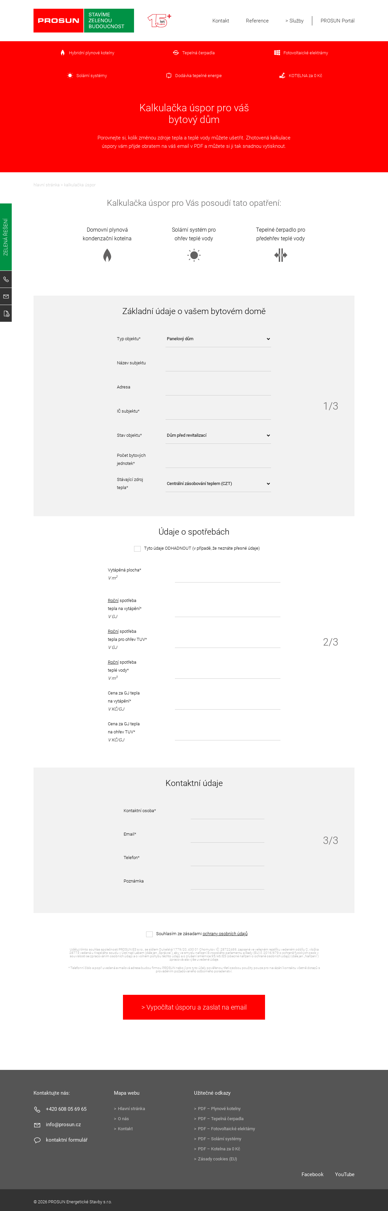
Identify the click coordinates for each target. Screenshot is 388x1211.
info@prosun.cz (63, 1125)
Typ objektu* (129, 338)
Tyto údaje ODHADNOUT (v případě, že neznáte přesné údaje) (202, 548)
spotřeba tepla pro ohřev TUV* (127, 639)
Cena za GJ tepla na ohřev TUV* (124, 731)
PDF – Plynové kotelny (219, 1108)
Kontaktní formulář (66, 1140)
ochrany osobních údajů (225, 933)
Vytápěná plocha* (124, 574)
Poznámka (134, 881)
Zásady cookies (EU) (217, 1158)
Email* (130, 834)
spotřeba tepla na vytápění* (125, 608)
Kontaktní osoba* (140, 810)
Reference (257, 21)
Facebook (313, 1174)
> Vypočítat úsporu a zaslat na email (194, 1007)
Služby (296, 21)
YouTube (344, 1174)
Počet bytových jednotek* (131, 459)
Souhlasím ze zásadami (202, 933)
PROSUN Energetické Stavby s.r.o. (84, 21)
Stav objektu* (129, 435)
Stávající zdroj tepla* (130, 483)
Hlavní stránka (47, 184)
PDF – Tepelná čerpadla (221, 1118)
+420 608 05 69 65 (66, 1109)
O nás (123, 1118)
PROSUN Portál (337, 21)
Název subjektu (131, 362)
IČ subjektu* (128, 411)
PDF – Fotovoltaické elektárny (226, 1128)
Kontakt (220, 21)
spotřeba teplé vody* (122, 670)
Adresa (123, 386)
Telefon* (132, 857)
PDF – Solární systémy (219, 1138)
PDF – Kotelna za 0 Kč (219, 1148)
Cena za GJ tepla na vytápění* (124, 701)
